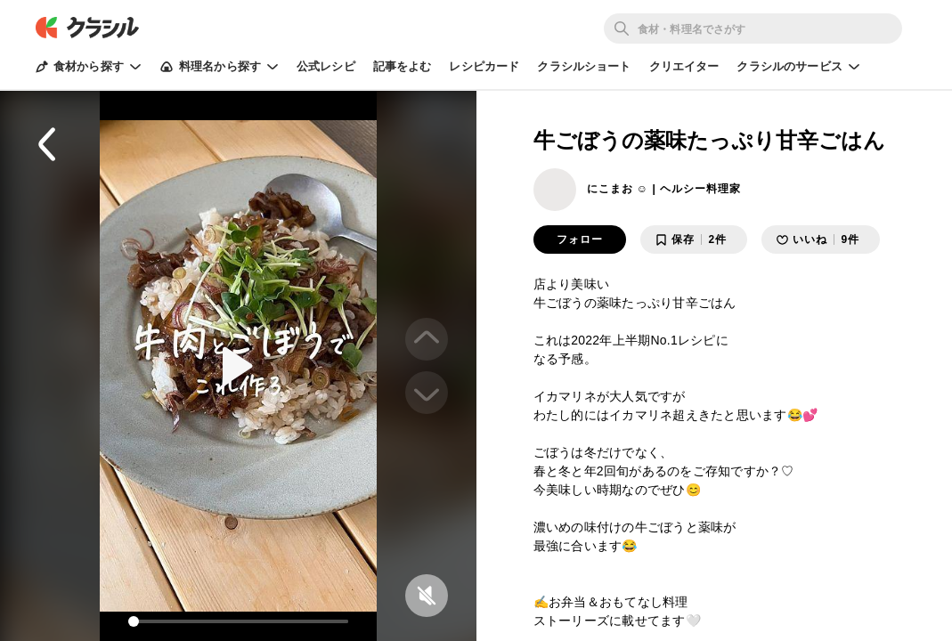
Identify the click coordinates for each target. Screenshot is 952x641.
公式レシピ (326, 66)
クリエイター (684, 66)
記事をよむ (402, 66)
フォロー (580, 239)
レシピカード (484, 66)
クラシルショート (584, 66)
